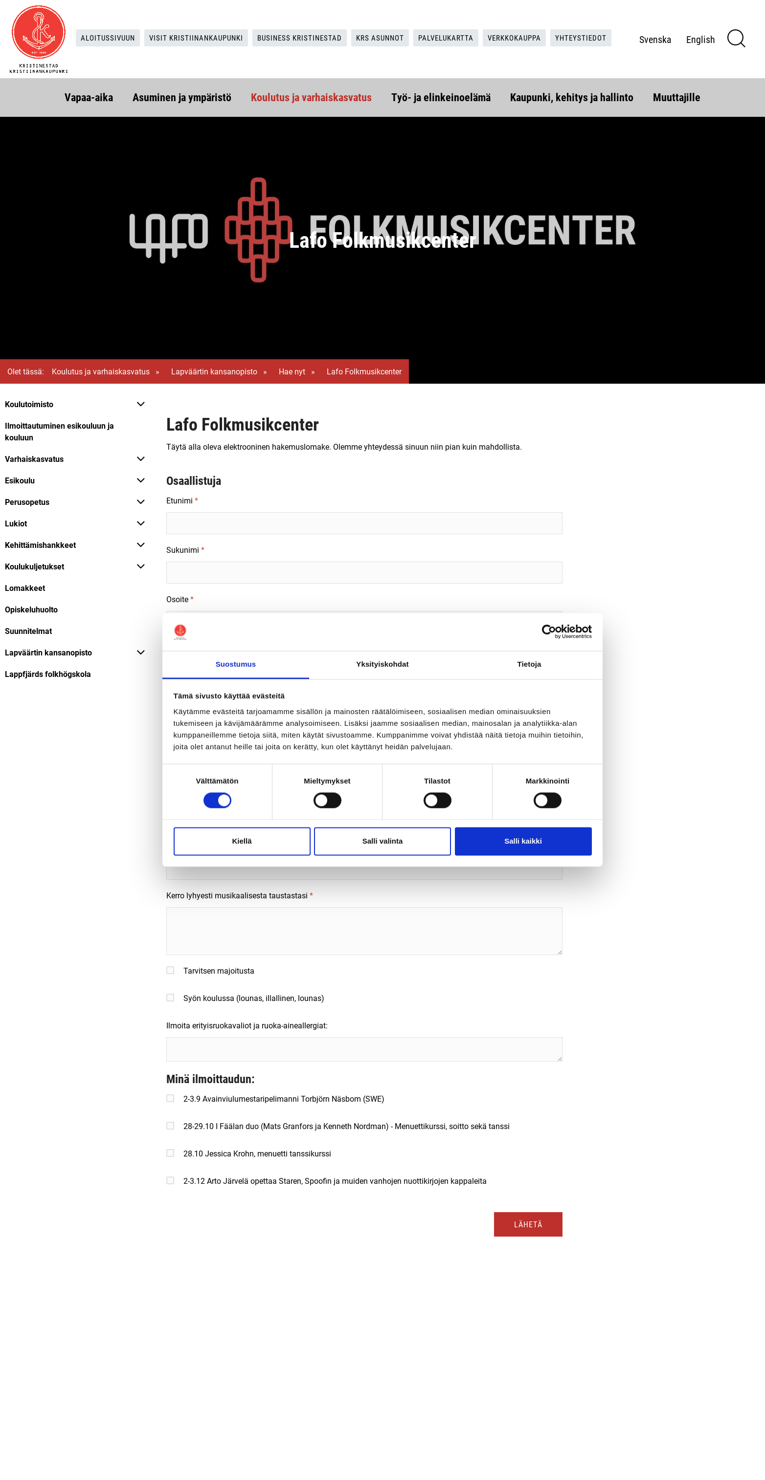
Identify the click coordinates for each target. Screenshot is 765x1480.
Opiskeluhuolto (31, 609)
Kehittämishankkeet (40, 545)
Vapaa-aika (89, 96)
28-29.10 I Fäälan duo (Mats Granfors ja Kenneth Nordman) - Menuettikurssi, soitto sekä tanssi (346, 1126)
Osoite (177, 599)
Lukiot (16, 523)
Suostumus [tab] (236, 664)
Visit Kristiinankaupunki (222, 27)
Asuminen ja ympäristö (182, 96)
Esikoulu (20, 480)
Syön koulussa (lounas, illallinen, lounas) (253, 998)
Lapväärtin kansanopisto (214, 371)
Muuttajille (676, 96)
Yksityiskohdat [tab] (382, 664)
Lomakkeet (25, 588)
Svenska (673, 47)
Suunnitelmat (28, 631)
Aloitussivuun (129, 27)
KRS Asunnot (415, 27)
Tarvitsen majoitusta (218, 970)
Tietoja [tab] (529, 664)
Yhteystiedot (344, 47)
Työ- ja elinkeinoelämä (441, 96)
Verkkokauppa (558, 27)
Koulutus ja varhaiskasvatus (311, 96)
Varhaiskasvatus (34, 459)
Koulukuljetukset (34, 566)
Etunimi (179, 500)
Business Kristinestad (331, 27)
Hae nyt (292, 371)
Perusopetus (27, 502)
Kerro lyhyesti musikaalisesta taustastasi (237, 895)
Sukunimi (182, 549)
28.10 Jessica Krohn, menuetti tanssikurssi (257, 1153)
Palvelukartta (485, 27)
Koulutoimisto (29, 404)
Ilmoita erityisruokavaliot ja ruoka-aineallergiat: (247, 1025)
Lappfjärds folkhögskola (48, 674)
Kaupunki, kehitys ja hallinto (571, 96)
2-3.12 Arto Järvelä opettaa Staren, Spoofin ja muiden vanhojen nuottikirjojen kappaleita (335, 1180)
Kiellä (241, 841)
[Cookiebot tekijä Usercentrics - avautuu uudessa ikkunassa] (549, 632)
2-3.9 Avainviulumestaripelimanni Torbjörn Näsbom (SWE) (283, 1098)
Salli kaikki (523, 841)
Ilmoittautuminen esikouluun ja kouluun (59, 431)
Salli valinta (382, 841)
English (718, 47)
